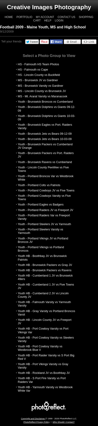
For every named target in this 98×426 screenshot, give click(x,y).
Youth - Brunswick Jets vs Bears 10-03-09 (45, 139)
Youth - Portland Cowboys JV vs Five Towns (46, 190)
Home (9, 17)
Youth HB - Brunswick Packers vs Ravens (45, 270)
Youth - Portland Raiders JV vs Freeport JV (45, 210)
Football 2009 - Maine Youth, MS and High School (43, 27)
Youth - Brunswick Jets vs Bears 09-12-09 (45, 133)
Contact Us (66, 17)
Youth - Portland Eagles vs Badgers (41, 204)
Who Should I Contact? (64, 422)
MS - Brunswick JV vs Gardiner (38, 80)
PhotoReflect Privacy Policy (36, 422)
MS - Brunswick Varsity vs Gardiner (40, 85)
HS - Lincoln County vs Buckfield (39, 75)
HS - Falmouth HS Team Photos (38, 64)
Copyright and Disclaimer (33, 418)
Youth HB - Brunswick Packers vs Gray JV (45, 265)
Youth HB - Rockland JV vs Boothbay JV (44, 373)
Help (47, 20)
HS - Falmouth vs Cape (33, 69)
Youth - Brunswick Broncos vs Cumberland (45, 101)
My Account (45, 17)
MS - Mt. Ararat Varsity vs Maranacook (42, 96)
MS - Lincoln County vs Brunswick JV (42, 91)
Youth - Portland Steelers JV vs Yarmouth (44, 224)
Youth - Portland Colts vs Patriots (39, 185)
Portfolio (24, 17)
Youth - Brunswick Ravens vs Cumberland (45, 162)
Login (59, 20)
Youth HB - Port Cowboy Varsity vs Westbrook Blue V (40, 348)
